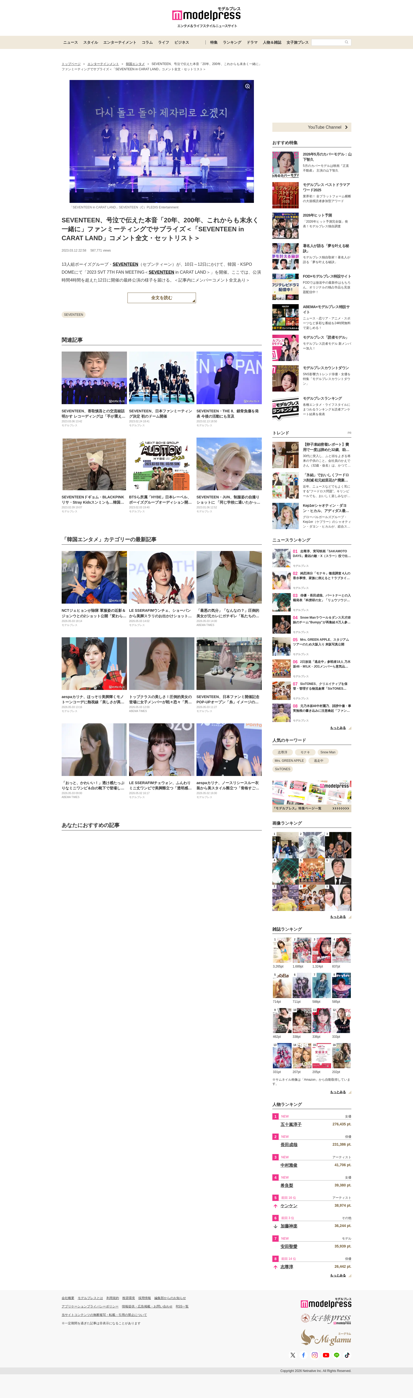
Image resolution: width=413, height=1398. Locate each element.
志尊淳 (282, 752)
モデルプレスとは (90, 1298)
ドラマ (252, 42)
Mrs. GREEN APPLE (289, 761)
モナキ (305, 752)
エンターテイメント (119, 42)
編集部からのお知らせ (170, 1298)
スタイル (90, 42)
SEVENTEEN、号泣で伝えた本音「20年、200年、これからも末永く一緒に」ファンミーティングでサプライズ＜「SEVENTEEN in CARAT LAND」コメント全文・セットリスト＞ (160, 229)
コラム (147, 42)
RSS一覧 (182, 1306)
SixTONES (282, 769)
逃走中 (318, 761)
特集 (214, 42)
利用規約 (112, 1298)
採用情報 (144, 1298)
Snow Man (328, 752)
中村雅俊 (289, 1165)
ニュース (70, 42)
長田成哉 (289, 1145)
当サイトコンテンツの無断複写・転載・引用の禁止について (104, 1315)
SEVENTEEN (125, 264)
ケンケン (289, 1206)
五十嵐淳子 (291, 1124)
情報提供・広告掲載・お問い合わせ (147, 1306)
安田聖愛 (289, 1246)
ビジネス (181, 42)
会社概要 (68, 1298)
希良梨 (287, 1185)
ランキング (232, 42)
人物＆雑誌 (272, 42)
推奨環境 (128, 1298)
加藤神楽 (289, 1226)
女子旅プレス (298, 42)
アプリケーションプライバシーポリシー (90, 1306)
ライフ (163, 42)
